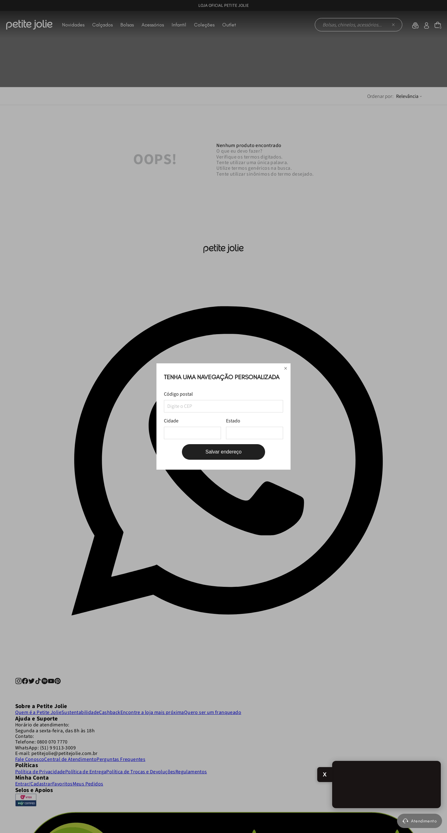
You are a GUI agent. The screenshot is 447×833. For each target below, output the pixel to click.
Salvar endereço (223, 451)
